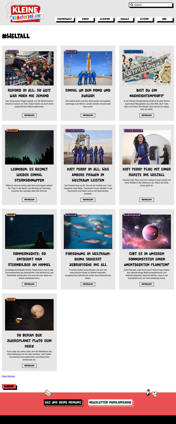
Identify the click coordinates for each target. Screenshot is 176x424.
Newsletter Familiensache (110, 402)
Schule (124, 19)
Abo (164, 19)
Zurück (9, 386)
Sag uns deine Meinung (63, 402)
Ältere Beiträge (8, 376)
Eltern (144, 19)
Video (85, 19)
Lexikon (105, 19)
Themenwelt (64, 19)
